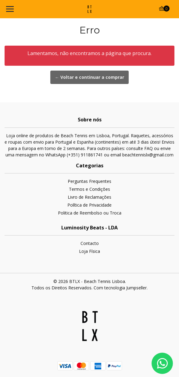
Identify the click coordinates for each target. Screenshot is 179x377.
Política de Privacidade (89, 205)
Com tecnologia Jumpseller (120, 288)
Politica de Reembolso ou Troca (89, 213)
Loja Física (89, 251)
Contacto (90, 243)
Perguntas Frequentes (89, 181)
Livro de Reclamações (89, 197)
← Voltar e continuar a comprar (89, 77)
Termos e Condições (89, 189)
